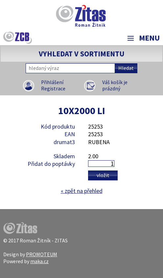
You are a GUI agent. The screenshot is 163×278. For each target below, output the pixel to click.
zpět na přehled (82, 191)
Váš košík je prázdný (115, 85)
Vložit (103, 175)
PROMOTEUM (41, 254)
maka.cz (39, 261)
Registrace (53, 88)
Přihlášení (52, 82)
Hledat (126, 68)
